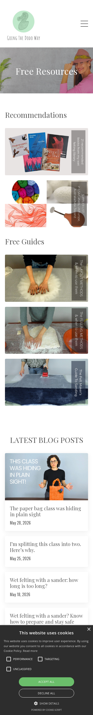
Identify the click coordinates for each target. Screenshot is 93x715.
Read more (30, 651)
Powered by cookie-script (46, 710)
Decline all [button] (46, 693)
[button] (46, 703)
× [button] (89, 629)
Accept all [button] (46, 682)
